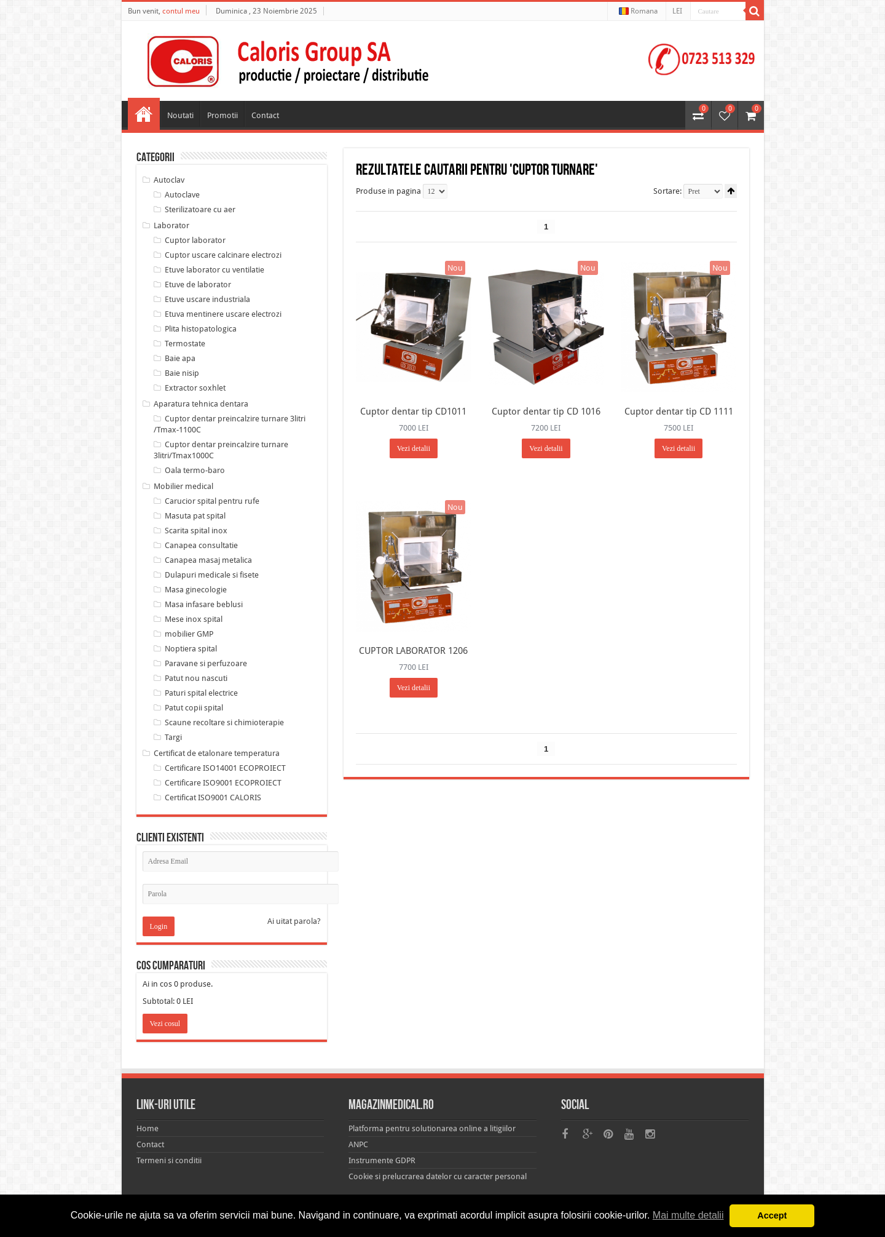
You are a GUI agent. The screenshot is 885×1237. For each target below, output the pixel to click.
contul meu (181, 11)
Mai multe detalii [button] (687, 1215)
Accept (772, 1215)
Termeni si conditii (169, 1160)
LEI (677, 11)
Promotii (222, 115)
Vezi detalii (413, 448)
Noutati (180, 115)
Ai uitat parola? (294, 921)
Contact (265, 115)
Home (144, 114)
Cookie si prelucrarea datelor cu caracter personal (437, 1176)
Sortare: (667, 191)
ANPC (358, 1144)
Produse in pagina (388, 191)
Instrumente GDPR (381, 1160)
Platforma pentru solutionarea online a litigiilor (432, 1128)
